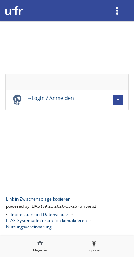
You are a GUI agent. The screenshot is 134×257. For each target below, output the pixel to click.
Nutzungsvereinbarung (29, 227)
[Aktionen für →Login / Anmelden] (118, 100)
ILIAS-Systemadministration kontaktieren (46, 220)
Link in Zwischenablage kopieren (38, 199)
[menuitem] (118, 10)
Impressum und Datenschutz (39, 214)
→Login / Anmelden (50, 98)
